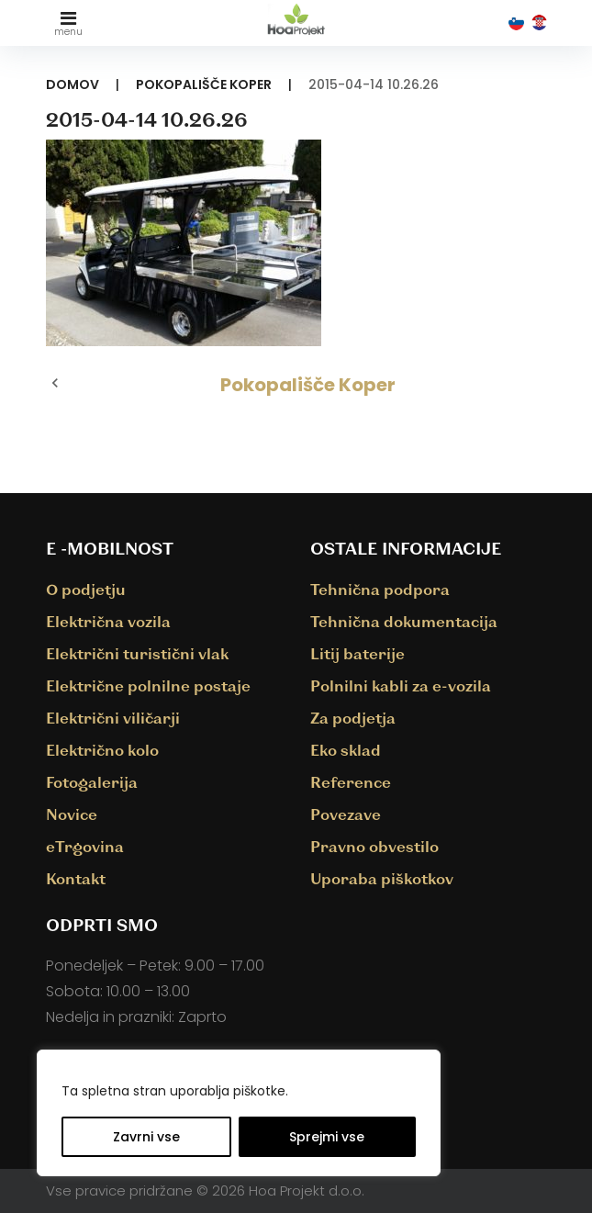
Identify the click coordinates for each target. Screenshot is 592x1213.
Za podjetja (353, 717)
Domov (72, 84)
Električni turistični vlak (137, 653)
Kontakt (76, 878)
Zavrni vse (146, 1137)
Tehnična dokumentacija (403, 621)
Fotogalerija (92, 782)
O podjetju (86, 589)
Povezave (345, 814)
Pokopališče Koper (204, 84)
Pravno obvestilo (374, 846)
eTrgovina (85, 846)
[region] (239, 1113)
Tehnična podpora (380, 589)
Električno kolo (102, 749)
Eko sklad (345, 749)
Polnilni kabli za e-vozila (400, 685)
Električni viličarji (113, 717)
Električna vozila (108, 621)
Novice (71, 814)
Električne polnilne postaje (148, 685)
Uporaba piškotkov (381, 878)
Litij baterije (357, 653)
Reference (350, 782)
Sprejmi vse (326, 1137)
